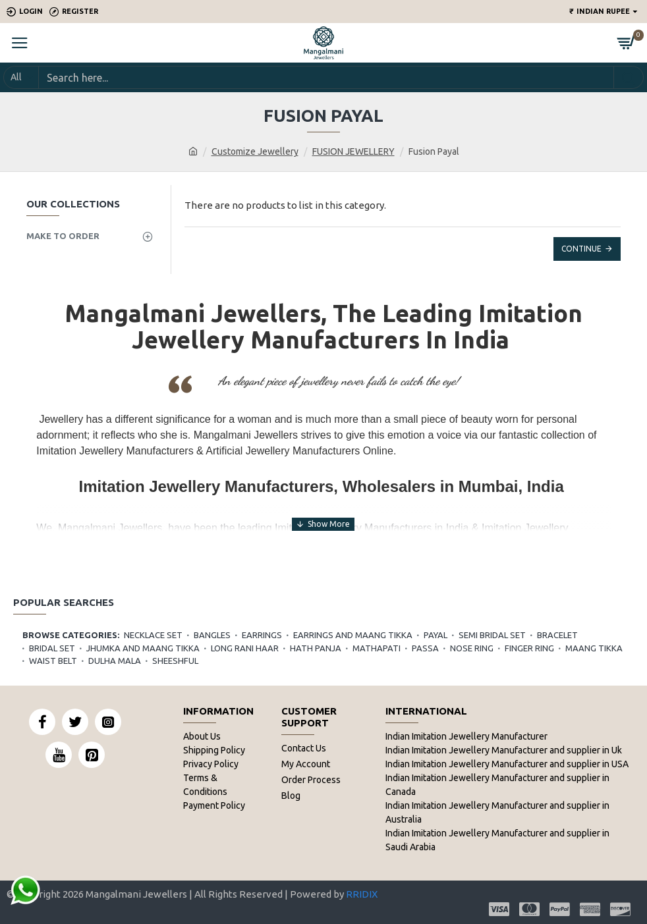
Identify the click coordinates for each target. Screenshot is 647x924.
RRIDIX (362, 894)
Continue (581, 248)
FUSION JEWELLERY (353, 151)
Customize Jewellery (254, 151)
